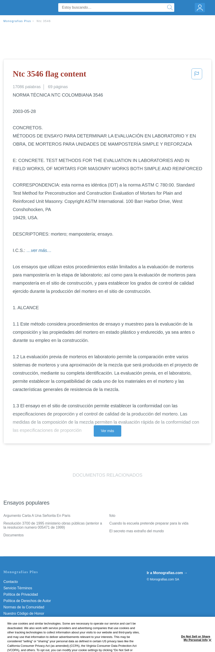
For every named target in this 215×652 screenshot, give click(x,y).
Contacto (10, 582)
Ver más (107, 431)
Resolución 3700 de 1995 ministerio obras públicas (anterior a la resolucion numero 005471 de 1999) (52, 525)
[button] (196, 75)
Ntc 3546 (44, 21)
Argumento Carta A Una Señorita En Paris (36, 516)
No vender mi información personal (31, 620)
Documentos (13, 535)
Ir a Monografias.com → (167, 573)
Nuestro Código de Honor (23, 613)
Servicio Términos (17, 588)
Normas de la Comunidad (23, 607)
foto (112, 516)
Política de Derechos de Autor (27, 601)
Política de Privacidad (20, 594)
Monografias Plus (17, 21)
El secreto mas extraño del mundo (136, 531)
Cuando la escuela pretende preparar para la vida (148, 523)
